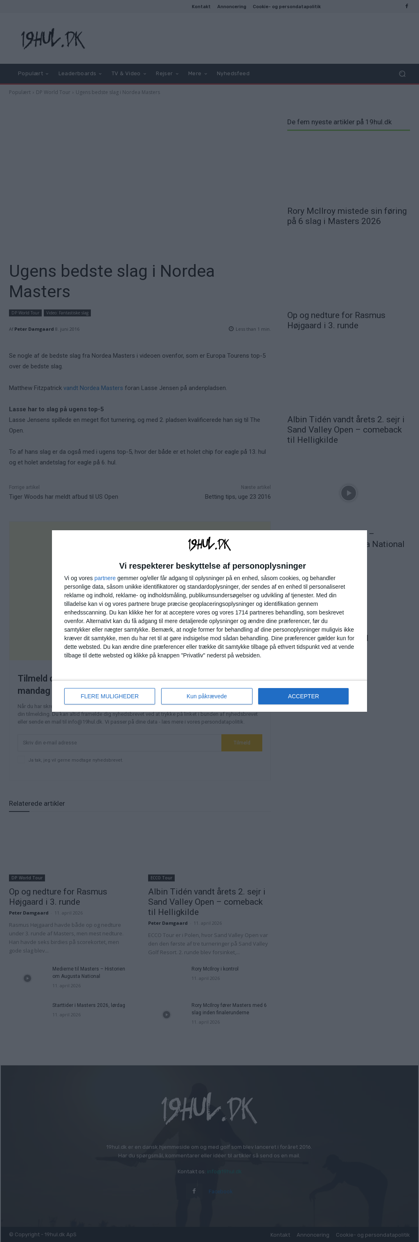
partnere (105, 578)
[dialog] (209, 621)
